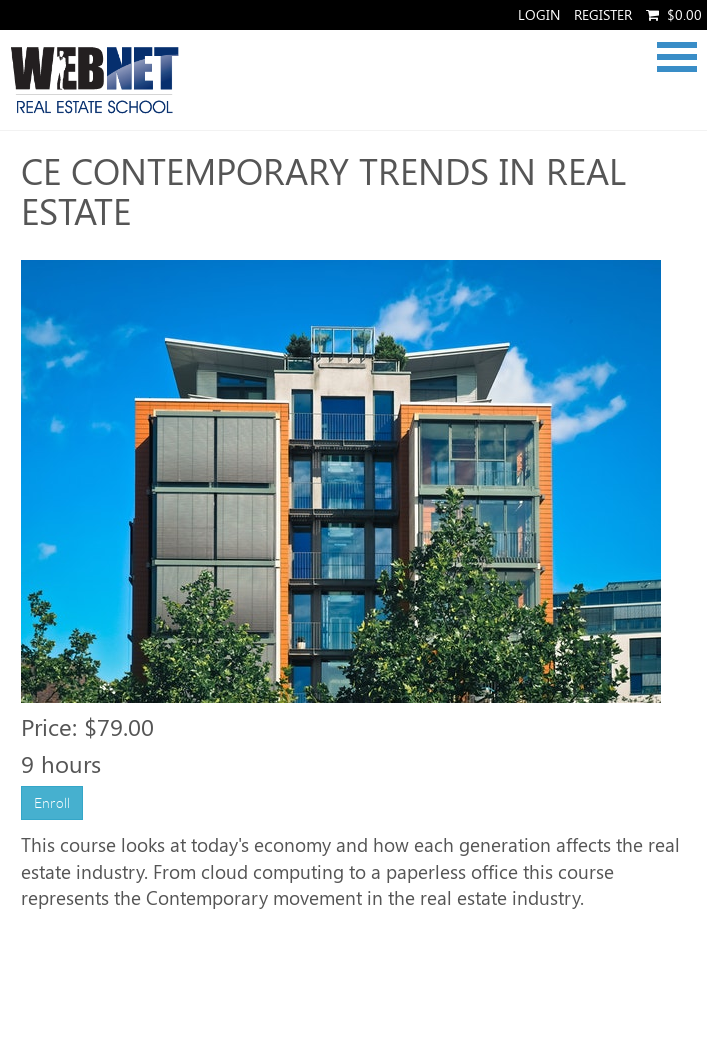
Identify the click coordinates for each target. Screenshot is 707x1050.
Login (539, 14)
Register (603, 14)
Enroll (52, 803)
